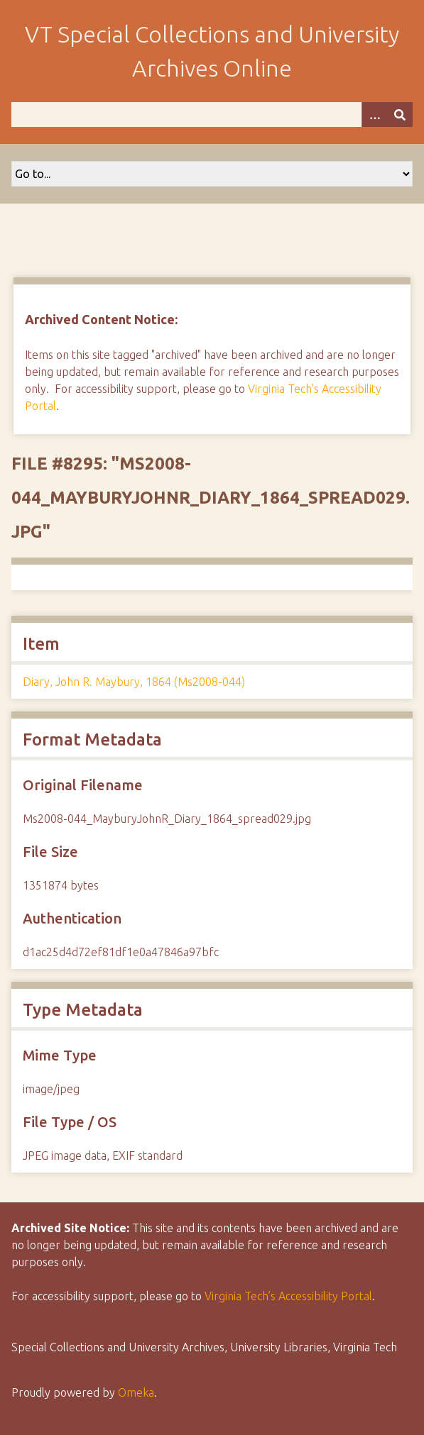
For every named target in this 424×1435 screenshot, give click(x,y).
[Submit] (400, 114)
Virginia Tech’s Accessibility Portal (288, 1296)
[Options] (374, 114)
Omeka (136, 1392)
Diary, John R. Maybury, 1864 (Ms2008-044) (134, 681)
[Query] (212, 114)
